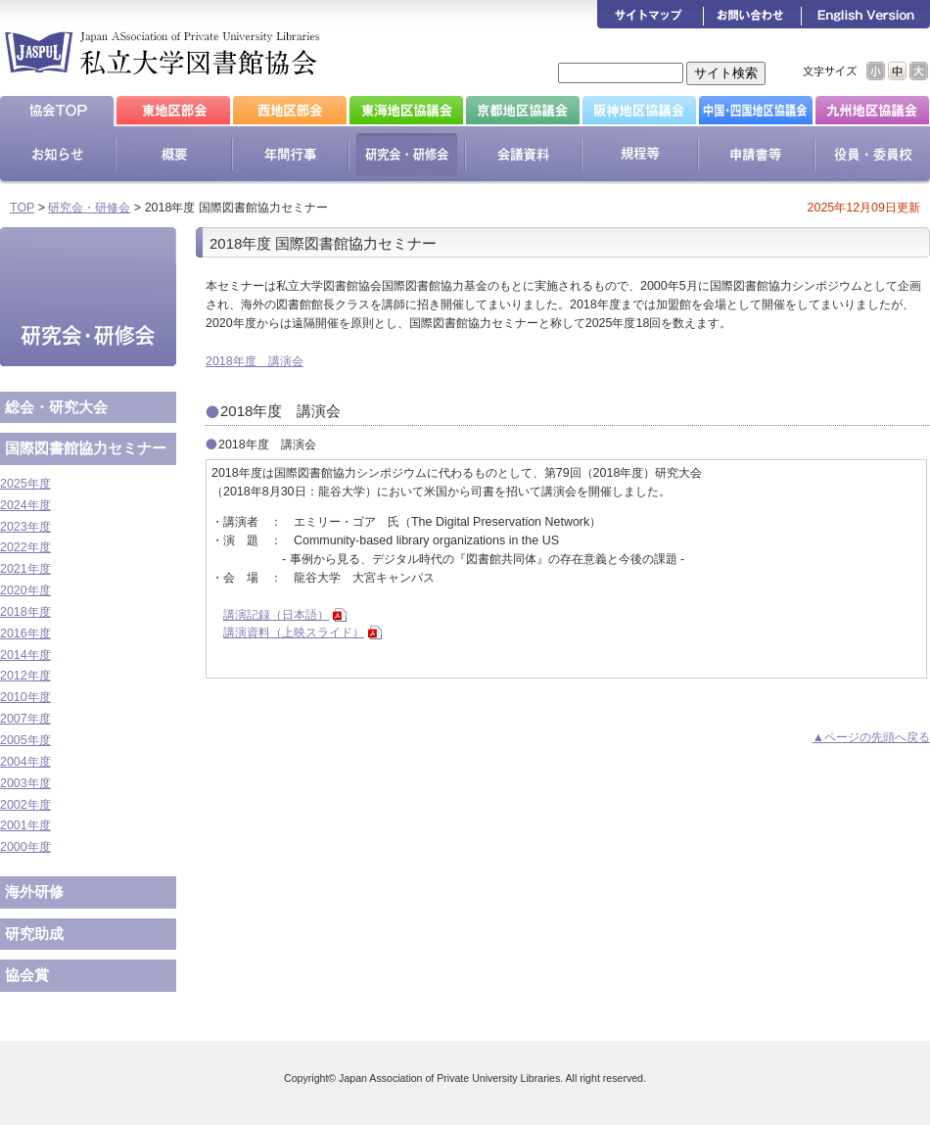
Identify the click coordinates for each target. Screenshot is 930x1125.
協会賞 (27, 974)
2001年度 (25, 825)
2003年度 (25, 783)
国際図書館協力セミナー (85, 448)
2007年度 (25, 719)
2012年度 (25, 675)
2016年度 (25, 633)
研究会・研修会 (89, 207)
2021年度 (25, 569)
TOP (22, 207)
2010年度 (25, 697)
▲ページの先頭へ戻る (871, 737)
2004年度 (25, 762)
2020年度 (25, 590)
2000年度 (25, 847)
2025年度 (25, 484)
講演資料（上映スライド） (293, 632)
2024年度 (25, 505)
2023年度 (25, 527)
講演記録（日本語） (276, 615)
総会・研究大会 (56, 406)
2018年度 (25, 612)
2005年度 (25, 740)
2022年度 (25, 547)
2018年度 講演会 (254, 361)
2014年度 (25, 655)
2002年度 (25, 805)
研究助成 (34, 933)
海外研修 (34, 891)
